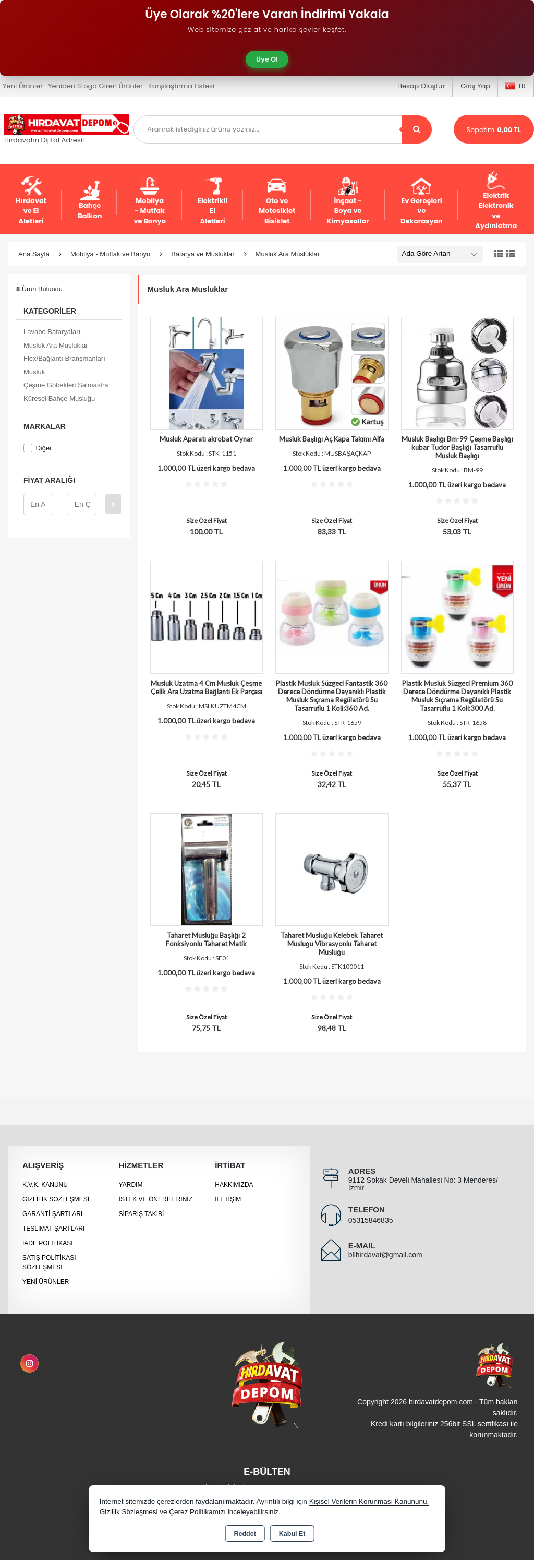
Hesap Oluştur (421, 86)
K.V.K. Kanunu (45, 1184)
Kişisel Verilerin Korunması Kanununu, (369, 1501)
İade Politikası (47, 1243)
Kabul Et (292, 1534)
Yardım (131, 1184)
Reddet (245, 1534)
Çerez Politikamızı (197, 1512)
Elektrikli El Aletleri (212, 201)
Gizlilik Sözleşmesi (55, 1199)
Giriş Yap (475, 86)
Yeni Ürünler (45, 1281)
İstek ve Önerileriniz (155, 1199)
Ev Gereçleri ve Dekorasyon (421, 201)
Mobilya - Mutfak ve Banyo (150, 201)
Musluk (34, 372)
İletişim (228, 1199)
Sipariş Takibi (141, 1214)
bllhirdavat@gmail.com (385, 1255)
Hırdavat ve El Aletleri (31, 201)
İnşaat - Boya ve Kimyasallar (347, 201)
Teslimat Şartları (53, 1228)
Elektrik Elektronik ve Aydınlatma (496, 201)
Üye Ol (267, 59)
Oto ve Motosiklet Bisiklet (277, 201)
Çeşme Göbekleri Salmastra (65, 385)
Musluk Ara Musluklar (55, 345)
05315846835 (370, 1220)
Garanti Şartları (52, 1214)
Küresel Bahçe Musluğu (59, 398)
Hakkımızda (234, 1184)
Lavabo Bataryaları (51, 332)
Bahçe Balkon (90, 201)
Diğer (37, 448)
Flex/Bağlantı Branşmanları (64, 358)
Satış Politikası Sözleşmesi (49, 1262)
